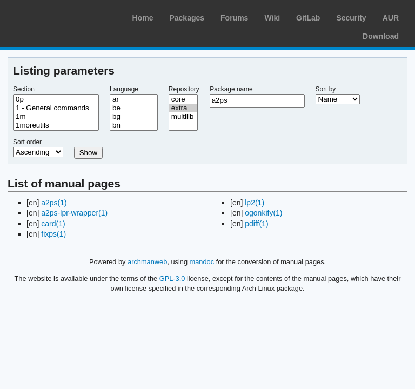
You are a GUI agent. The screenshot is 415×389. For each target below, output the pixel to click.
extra (183, 108)
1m (56, 116)
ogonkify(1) (263, 213)
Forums (234, 18)
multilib (183, 116)
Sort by (326, 89)
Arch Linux (59, 16)
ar (133, 99)
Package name (231, 89)
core (183, 99)
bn (133, 125)
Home (142, 18)
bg (133, 116)
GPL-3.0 (172, 278)
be (133, 108)
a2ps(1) (53, 202)
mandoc (202, 262)
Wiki (272, 18)
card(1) (53, 223)
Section (24, 89)
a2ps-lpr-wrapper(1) (74, 213)
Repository (184, 89)
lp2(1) (254, 202)
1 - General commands (56, 108)
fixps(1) (53, 234)
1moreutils (56, 125)
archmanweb (147, 262)
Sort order (27, 142)
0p (56, 99)
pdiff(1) (256, 223)
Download (381, 36)
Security (351, 18)
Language (124, 89)
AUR (391, 18)
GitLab (308, 18)
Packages (186, 18)
